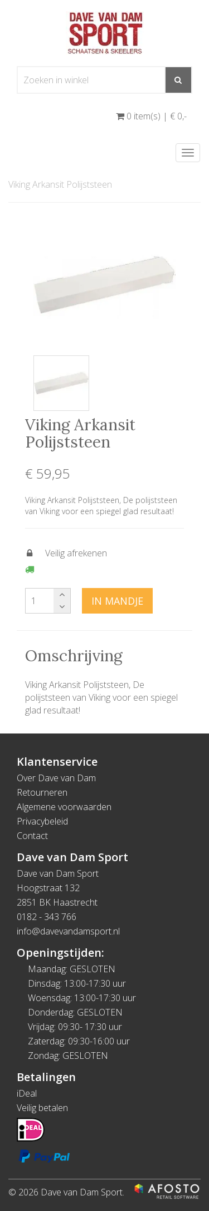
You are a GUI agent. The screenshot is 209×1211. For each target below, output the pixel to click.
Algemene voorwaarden (64, 807)
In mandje (117, 600)
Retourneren (42, 792)
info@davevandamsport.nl (68, 931)
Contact (32, 836)
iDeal (27, 1093)
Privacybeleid (42, 821)
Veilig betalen (42, 1108)
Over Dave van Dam (56, 778)
